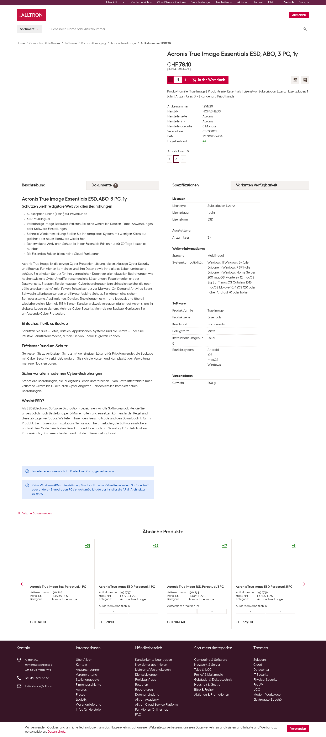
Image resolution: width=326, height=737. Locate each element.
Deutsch (289, 2)
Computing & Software (44, 43)
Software (70, 43)
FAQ (271, 2)
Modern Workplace (266, 694)
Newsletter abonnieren (151, 665)
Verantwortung (86, 675)
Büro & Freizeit (204, 689)
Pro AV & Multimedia (208, 675)
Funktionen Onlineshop (151, 709)
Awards (81, 689)
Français (304, 2)
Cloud (257, 665)
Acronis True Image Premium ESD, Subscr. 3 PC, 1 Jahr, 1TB (196, 588)
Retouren (141, 684)
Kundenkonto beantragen (153, 660)
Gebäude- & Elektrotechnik (213, 680)
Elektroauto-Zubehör (268, 699)
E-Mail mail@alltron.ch (40, 686)
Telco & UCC (203, 670)
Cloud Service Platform (171, 2)
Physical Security (265, 680)
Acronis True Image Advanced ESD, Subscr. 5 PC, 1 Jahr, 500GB (260, 588)
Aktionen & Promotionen (211, 694)
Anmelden (299, 15)
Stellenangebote (87, 680)
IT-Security (260, 675)
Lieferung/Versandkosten (153, 670)
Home (21, 43)
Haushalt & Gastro (207, 684)
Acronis (208, 116)
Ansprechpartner (88, 670)
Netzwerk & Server (207, 665)
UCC (256, 689)
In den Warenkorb (208, 80)
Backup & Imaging (93, 43)
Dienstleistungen (201, 2)
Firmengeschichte (88, 684)
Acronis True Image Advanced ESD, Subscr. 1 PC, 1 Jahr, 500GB (55, 588)
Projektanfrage (145, 680)
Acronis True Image (123, 43)
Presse (80, 694)
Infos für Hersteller (89, 709)
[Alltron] (31, 15)
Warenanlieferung (88, 704)
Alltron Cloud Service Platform (156, 704)
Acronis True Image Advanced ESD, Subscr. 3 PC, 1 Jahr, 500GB (123, 588)
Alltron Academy (147, 699)
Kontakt (258, 2)
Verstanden (298, 729)
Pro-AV (258, 684)
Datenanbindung (147, 694)
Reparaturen (144, 689)
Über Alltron (84, 660)
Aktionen (242, 2)
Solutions (260, 660)
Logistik (81, 699)
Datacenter (261, 670)
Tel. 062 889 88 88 (37, 678)
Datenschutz (56, 731)
